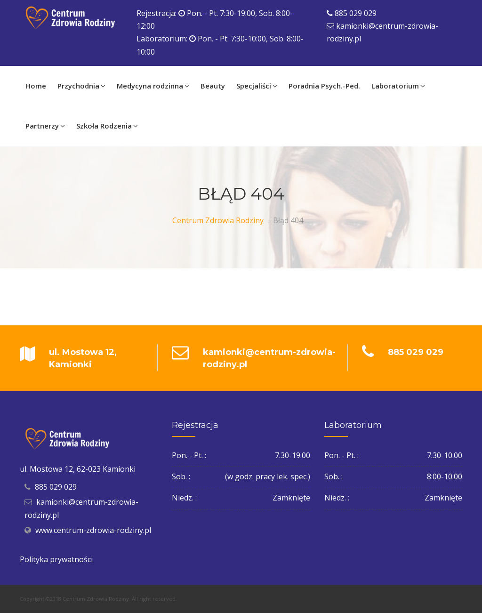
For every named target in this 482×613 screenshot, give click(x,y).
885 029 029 (356, 13)
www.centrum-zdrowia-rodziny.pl (93, 530)
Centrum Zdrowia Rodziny (218, 220)
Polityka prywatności (56, 559)
